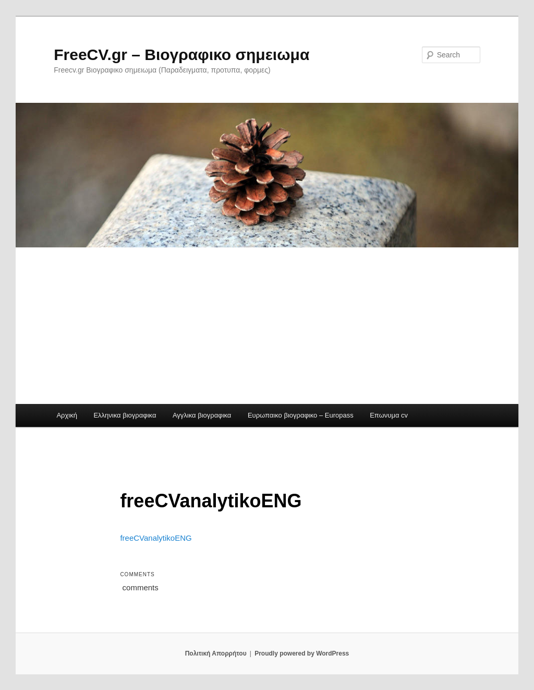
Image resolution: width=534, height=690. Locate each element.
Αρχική (66, 415)
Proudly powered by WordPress (301, 653)
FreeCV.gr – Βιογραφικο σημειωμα (181, 54)
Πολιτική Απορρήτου (216, 653)
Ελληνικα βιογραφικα (124, 415)
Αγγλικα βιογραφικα (202, 415)
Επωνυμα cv (389, 415)
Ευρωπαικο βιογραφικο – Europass (301, 415)
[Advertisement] (267, 326)
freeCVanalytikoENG (155, 537)
